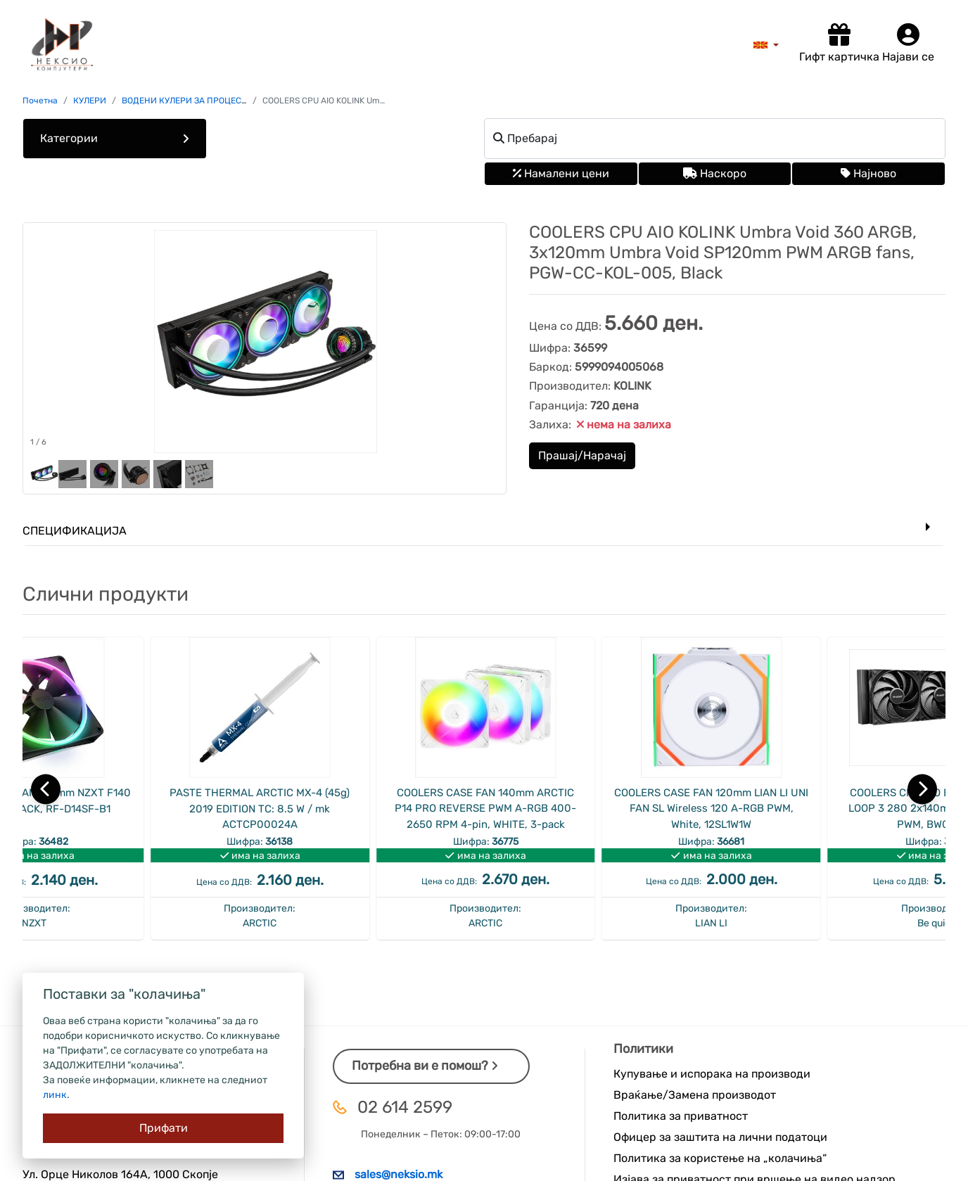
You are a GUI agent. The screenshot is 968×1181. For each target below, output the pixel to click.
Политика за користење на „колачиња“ (720, 1158)
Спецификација (75, 530)
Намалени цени (561, 173)
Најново (868, 173)
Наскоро (714, 173)
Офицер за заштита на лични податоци (720, 1137)
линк (55, 1095)
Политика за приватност (680, 1116)
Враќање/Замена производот (694, 1095)
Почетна (40, 101)
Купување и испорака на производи (711, 1073)
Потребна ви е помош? (425, 1065)
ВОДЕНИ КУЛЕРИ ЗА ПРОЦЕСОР (187, 101)
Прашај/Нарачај (582, 455)
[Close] (163, 1128)
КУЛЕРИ (89, 101)
